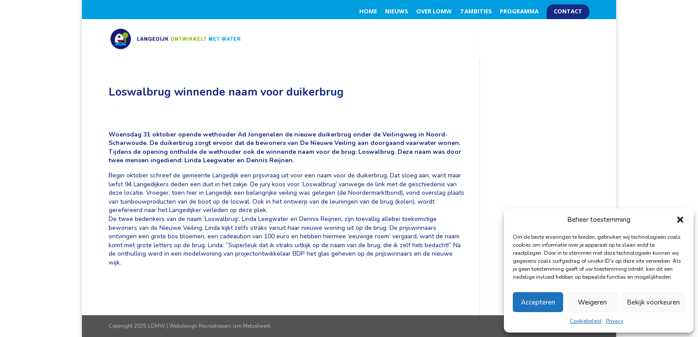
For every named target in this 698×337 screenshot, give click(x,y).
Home (368, 11)
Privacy (614, 321)
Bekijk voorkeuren (653, 302)
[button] (680, 219)
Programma (519, 11)
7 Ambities (476, 11)
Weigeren (592, 302)
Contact (568, 11)
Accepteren (538, 302)
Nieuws (396, 11)
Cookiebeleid (585, 321)
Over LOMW (434, 11)
